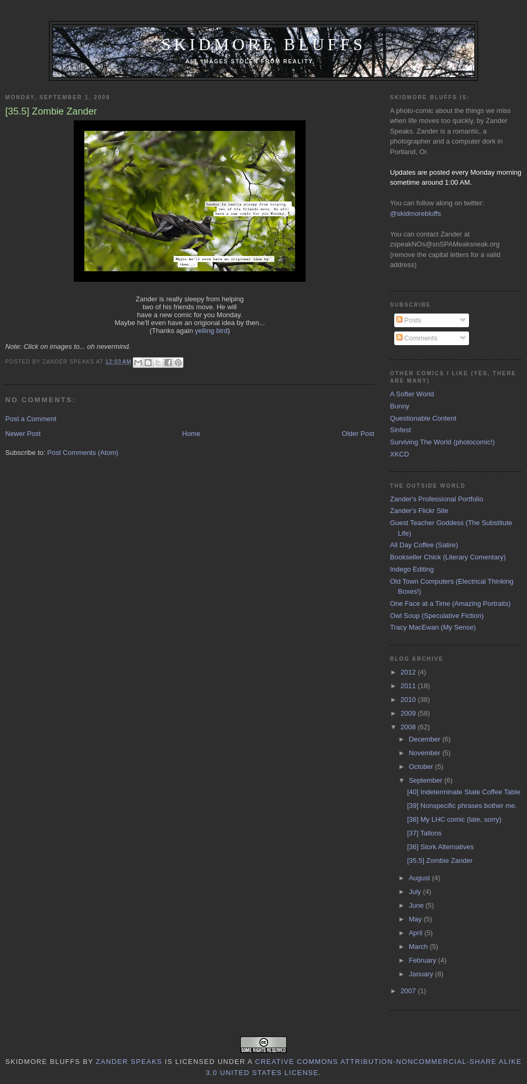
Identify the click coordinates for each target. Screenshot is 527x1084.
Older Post (358, 434)
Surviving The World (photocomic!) (442, 442)
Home (191, 434)
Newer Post (23, 434)
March (419, 946)
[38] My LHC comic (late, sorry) (454, 819)
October (422, 767)
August (420, 878)
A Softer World (412, 394)
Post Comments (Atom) (83, 453)
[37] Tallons (424, 833)
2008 (409, 727)
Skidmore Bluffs (263, 44)
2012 (409, 672)
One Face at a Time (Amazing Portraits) (450, 603)
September (426, 780)
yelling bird (211, 331)
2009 (409, 713)
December (426, 739)
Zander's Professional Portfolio (436, 499)
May (416, 919)
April (417, 933)
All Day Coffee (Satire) (424, 545)
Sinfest (400, 430)
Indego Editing (412, 569)
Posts (409, 320)
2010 (409, 699)
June (417, 905)
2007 (409, 991)
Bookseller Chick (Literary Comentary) (448, 557)
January (422, 974)
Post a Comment (30, 419)
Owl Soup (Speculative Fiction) (437, 616)
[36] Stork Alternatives (440, 847)
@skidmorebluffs (415, 213)
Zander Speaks (129, 1062)
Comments (416, 338)
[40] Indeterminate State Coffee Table (463, 792)
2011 (409, 686)
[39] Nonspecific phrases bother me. (461, 806)
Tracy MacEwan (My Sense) (433, 627)
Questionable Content (423, 418)
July (416, 892)
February (423, 960)
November (426, 753)
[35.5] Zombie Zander (439, 860)
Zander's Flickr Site (419, 511)
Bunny (399, 406)
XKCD (399, 454)
